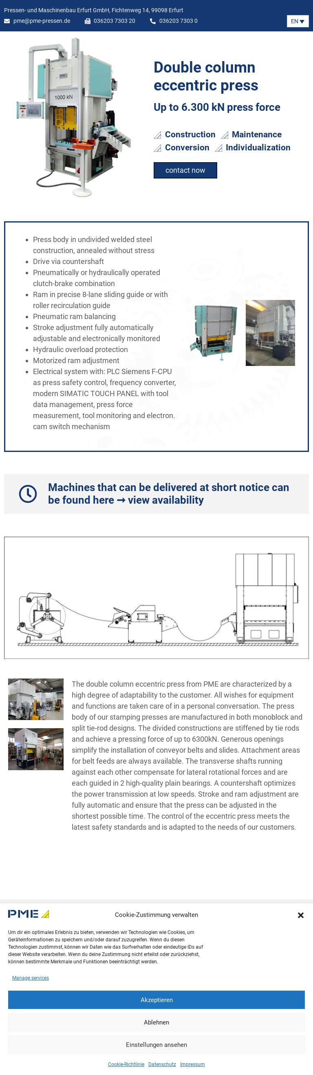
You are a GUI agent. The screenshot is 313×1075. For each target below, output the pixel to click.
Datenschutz (162, 1064)
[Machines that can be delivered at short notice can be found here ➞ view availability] (28, 494)
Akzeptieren (157, 1000)
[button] (301, 915)
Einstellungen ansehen (156, 1045)
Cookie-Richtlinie (126, 1064)
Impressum (192, 1064)
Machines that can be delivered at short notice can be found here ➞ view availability (168, 493)
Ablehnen (156, 1022)
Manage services (30, 978)
